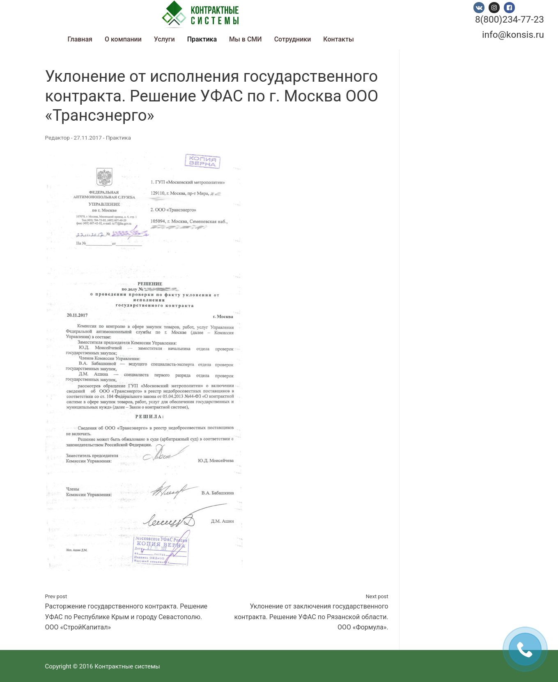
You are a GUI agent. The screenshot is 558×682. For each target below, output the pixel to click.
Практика (118, 137)
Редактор (57, 137)
